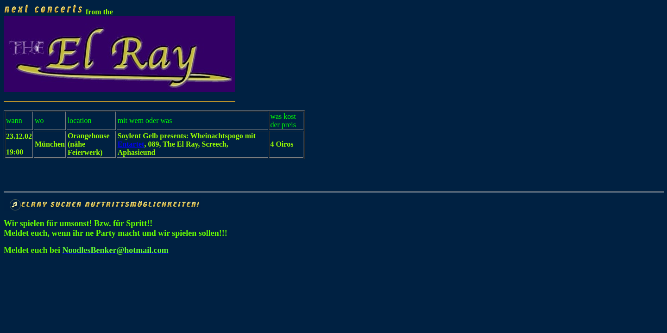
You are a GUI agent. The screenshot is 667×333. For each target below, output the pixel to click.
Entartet (131, 144)
